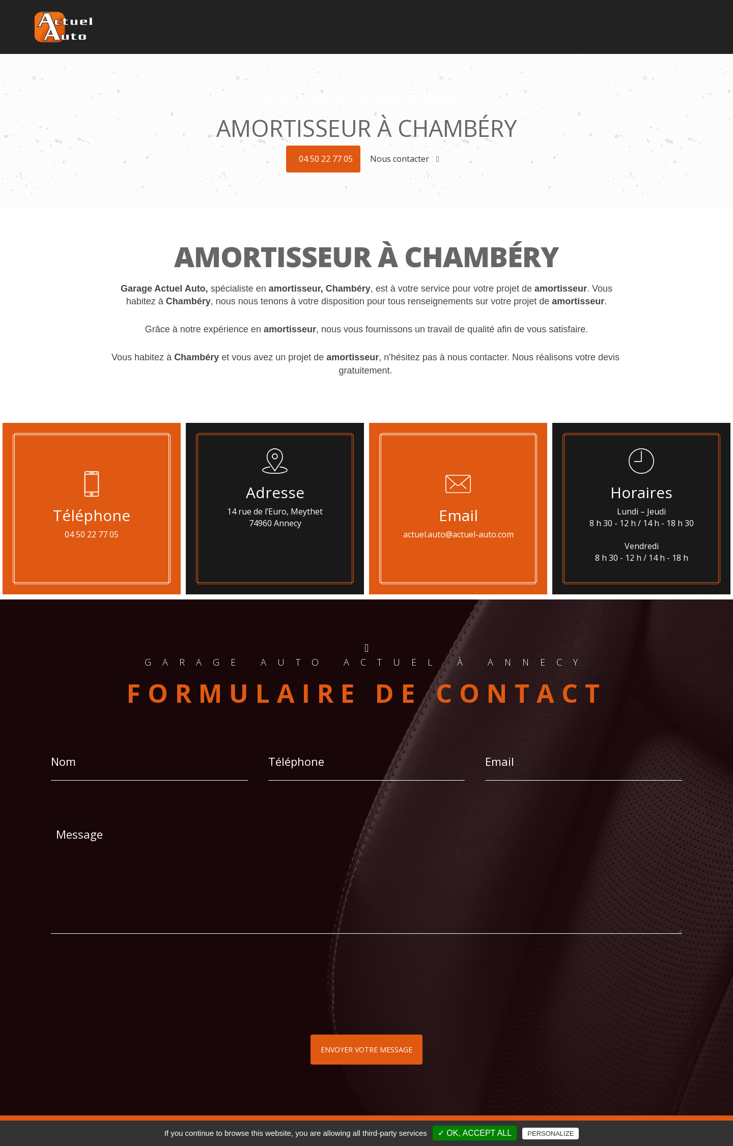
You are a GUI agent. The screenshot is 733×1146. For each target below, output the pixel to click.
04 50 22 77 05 (326, 158)
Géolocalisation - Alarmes (353, 27)
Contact (691, 27)
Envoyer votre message (366, 1049)
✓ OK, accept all (475, 1133)
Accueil (285, 27)
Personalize (550, 1133)
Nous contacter (404, 158)
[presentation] (158, 1004)
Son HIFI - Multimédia (446, 27)
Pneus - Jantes (519, 27)
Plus (658, 27)
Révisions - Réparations (597, 27)
